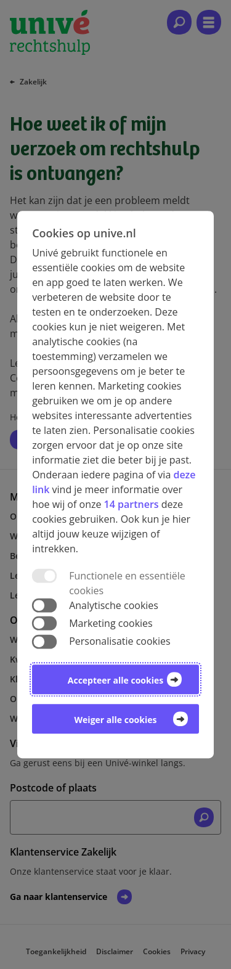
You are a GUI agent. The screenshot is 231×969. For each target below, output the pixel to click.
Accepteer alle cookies (115, 680)
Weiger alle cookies (116, 720)
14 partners (131, 504)
